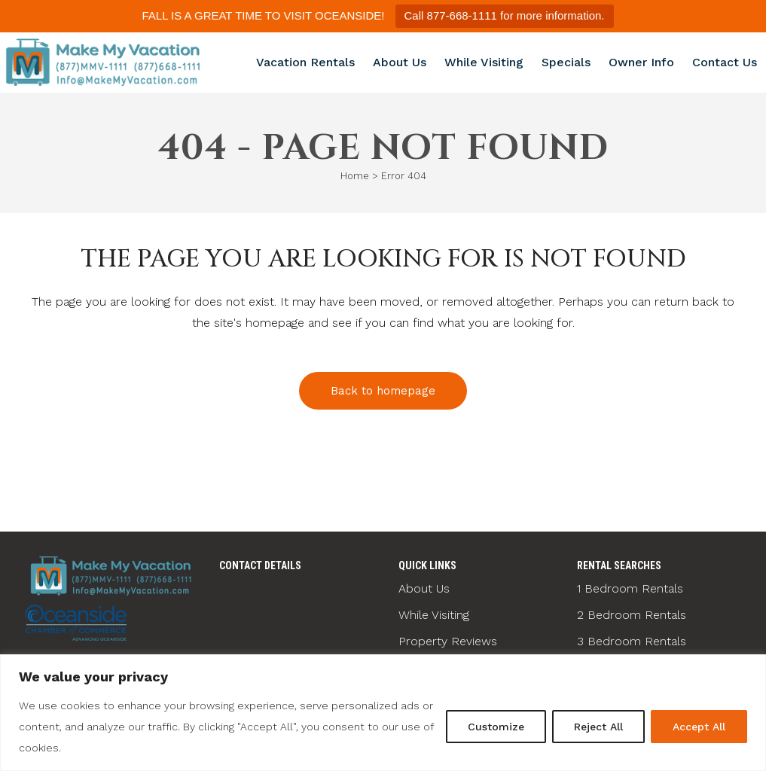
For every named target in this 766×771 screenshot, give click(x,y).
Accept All (699, 727)
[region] (383, 712)
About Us (424, 589)
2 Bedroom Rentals (631, 615)
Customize (496, 727)
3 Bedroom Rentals (631, 641)
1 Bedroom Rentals (630, 589)
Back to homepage (383, 391)
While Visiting (433, 615)
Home (354, 175)
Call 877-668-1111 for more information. (504, 15)
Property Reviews (447, 641)
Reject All (598, 727)
